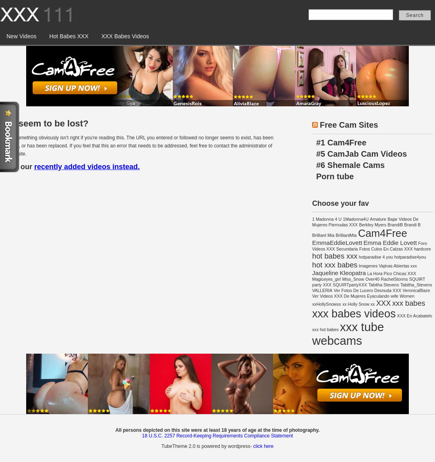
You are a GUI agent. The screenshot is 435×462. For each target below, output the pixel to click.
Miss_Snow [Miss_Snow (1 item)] (353, 279)
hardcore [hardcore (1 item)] (422, 249)
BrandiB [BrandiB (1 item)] (395, 224)
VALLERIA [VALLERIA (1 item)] (322, 290)
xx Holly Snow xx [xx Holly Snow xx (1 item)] (358, 304)
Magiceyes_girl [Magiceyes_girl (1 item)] (326, 279)
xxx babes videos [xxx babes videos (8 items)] (354, 314)
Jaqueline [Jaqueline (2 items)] (325, 272)
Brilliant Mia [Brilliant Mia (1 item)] (323, 235)
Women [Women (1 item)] (407, 296)
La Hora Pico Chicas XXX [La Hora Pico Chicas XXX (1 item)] (391, 273)
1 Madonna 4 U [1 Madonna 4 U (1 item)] (327, 219)
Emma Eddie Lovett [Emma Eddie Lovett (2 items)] (390, 242)
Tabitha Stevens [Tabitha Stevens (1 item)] (384, 284)
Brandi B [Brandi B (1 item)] (412, 224)
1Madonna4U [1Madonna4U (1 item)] (356, 219)
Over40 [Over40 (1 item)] (372, 279)
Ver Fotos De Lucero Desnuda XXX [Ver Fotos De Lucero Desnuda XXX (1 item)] (368, 290)
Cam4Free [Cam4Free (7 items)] (382, 233)
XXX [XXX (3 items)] (383, 303)
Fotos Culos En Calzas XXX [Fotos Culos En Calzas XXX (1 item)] (386, 249)
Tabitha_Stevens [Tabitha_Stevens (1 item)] (416, 284)
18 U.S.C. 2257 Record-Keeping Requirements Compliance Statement (217, 436)
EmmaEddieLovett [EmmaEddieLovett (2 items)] (337, 242)
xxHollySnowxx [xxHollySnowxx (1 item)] (326, 304)
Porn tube (335, 176)
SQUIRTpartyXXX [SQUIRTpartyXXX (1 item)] (350, 284)
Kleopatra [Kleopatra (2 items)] (353, 272)
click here (263, 446)
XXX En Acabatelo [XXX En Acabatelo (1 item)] (414, 315)
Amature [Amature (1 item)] (378, 219)
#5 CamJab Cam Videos (361, 153)
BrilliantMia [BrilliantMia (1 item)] (346, 235)
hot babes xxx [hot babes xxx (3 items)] (334, 256)
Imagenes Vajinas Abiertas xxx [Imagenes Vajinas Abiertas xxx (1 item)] (388, 265)
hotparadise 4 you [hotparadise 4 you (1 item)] (376, 257)
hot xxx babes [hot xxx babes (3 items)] (334, 265)
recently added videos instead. (87, 167)
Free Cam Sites (349, 124)
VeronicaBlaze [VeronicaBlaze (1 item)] (416, 290)
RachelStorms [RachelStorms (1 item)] (394, 279)
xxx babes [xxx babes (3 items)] (408, 303)
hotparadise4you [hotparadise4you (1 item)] (410, 257)
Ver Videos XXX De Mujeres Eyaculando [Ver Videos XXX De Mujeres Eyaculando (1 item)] (350, 296)
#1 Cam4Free (341, 142)
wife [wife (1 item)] (394, 296)
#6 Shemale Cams (350, 165)
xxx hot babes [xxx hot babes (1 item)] (325, 329)
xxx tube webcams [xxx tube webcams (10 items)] (348, 333)
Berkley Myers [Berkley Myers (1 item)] (372, 224)
